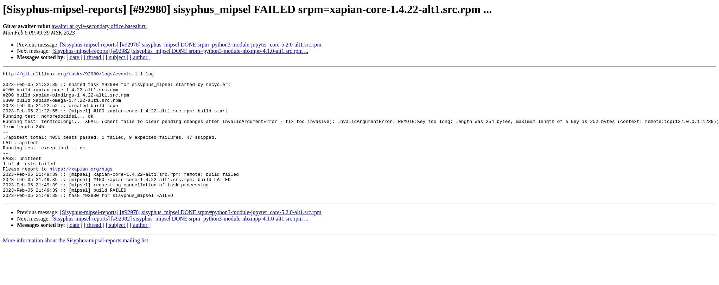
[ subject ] (117, 57)
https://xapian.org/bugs (81, 189)
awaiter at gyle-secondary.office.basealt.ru (99, 26)
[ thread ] (94, 57)
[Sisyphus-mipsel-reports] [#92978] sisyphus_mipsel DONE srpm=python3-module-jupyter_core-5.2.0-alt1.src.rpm (191, 45)
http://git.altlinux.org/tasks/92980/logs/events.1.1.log (78, 75)
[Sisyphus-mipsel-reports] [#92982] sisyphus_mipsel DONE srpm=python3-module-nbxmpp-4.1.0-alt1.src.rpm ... (179, 51)
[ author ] (140, 57)
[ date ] (74, 57)
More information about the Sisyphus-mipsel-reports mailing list (75, 266)
